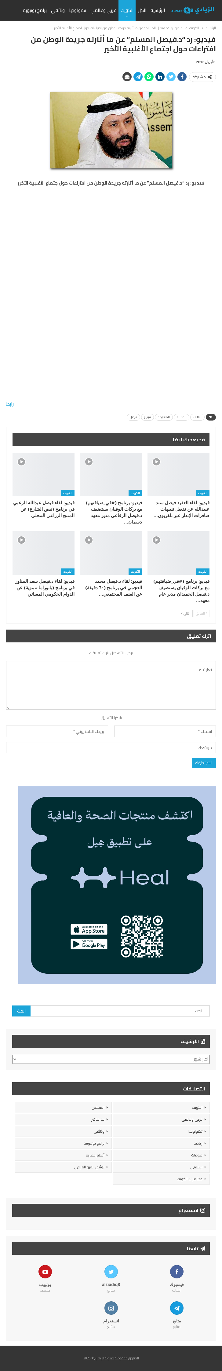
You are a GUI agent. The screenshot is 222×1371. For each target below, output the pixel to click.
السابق (201, 613)
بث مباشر (97, 1119)
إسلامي (196, 1167)
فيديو (147, 417)
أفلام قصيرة (95, 1155)
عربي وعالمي (103, 10)
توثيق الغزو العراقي (89, 1167)
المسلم (181, 417)
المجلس (98, 1107)
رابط (10, 403)
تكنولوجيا (77, 10)
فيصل (133, 417)
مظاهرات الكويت (189, 1178)
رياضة (198, 1143)
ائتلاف (197, 417)
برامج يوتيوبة (35, 10)
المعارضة (164, 417)
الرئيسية (158, 10)
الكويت (127, 10)
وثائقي (58, 10)
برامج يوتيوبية (94, 1143)
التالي (186, 613)
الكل (142, 10)
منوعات (196, 1155)
